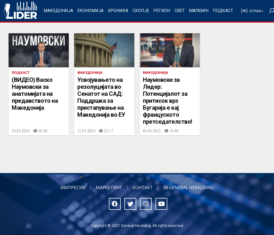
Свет (179, 10)
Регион (161, 10)
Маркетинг (109, 187)
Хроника (118, 10)
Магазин (198, 10)
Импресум (73, 187)
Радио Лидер (20, 10)
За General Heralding (188, 187)
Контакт (142, 187)
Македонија (58, 10)
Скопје (140, 10)
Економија (90, 10)
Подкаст (223, 10)
